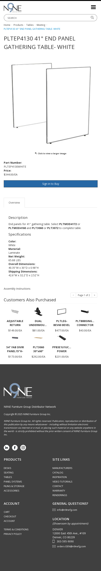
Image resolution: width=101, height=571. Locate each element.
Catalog (57, 472)
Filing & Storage (14, 486)
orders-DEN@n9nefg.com (71, 546)
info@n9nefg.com (67, 509)
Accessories (11, 490)
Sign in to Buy (50, 183)
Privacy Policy (13, 534)
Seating (9, 472)
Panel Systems (13, 481)
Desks (7, 468)
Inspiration (59, 477)
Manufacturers (62, 468)
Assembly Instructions (17, 288)
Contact (57, 486)
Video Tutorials (62, 481)
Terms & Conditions (16, 529)
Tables (8, 477)
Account (9, 521)
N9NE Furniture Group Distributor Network (30, 406)
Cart (7, 512)
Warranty (58, 490)
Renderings (59, 495)
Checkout (10, 516)
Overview (14, 202)
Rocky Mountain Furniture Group (22, 7)
